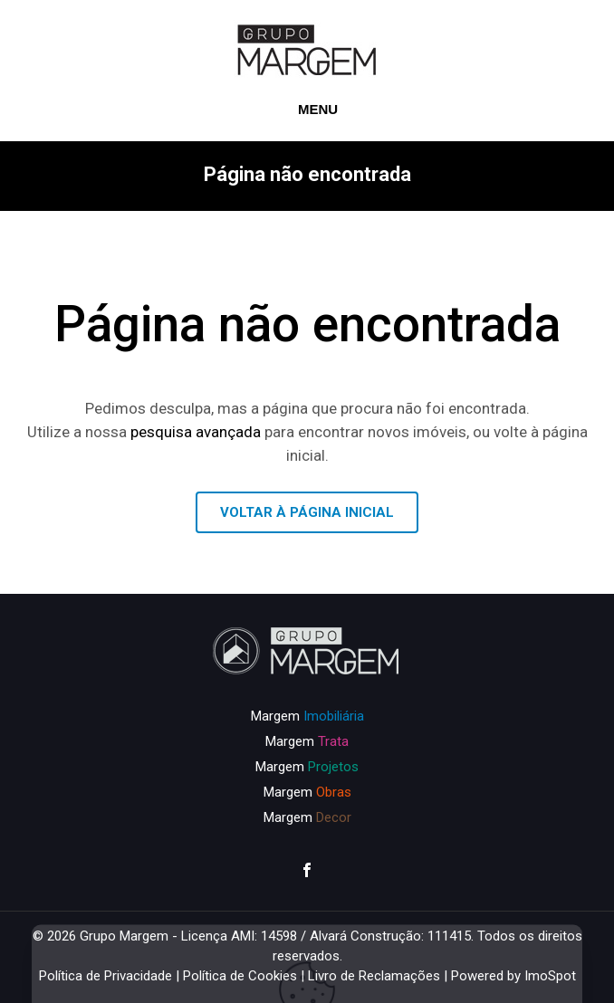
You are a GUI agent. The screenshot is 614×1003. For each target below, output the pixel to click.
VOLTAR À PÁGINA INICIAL (307, 512)
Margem (307, 716)
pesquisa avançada (195, 432)
